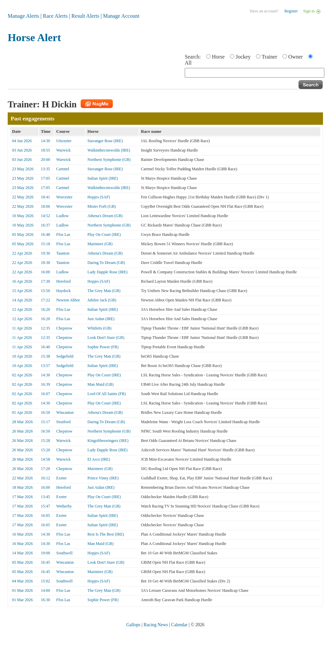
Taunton (62, 253)
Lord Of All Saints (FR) (106, 393)
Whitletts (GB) (99, 328)
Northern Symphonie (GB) (109, 159)
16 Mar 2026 (22, 534)
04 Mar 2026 (22, 581)
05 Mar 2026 (22, 562)
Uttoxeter (63, 140)
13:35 (45, 169)
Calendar (179, 624)
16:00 (45, 272)
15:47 (45, 506)
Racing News (156, 624)
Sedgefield (64, 356)
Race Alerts (55, 16)
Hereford (63, 281)
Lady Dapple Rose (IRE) (107, 272)
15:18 (45, 244)
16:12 (45, 478)
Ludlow (62, 215)
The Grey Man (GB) (103, 290)
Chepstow (64, 328)
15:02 (45, 581)
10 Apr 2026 (22, 356)
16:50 (45, 412)
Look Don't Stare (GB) (105, 337)
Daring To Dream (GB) (106, 262)
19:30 (45, 253)
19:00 (45, 553)
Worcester (64, 197)
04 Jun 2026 (22, 140)
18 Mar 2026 (22, 487)
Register (291, 11)
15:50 (45, 290)
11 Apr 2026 (22, 328)
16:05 (45, 515)
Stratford (63, 422)
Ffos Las (63, 234)
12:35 (45, 328)
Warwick (63, 150)
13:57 (45, 365)
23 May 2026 (22, 169)
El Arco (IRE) (98, 459)
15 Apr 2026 (22, 290)
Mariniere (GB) (99, 244)
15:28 (45, 440)
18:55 (45, 150)
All (188, 63)
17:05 (45, 178)
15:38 (45, 356)
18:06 (45, 206)
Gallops (133, 624)
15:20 (45, 450)
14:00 (45, 590)
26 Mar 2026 (22, 431)
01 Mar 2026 (22, 590)
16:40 (45, 347)
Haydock (63, 290)
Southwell (64, 553)
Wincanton (65, 412)
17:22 (45, 300)
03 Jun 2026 (22, 150)
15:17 (45, 422)
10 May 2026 (22, 215)
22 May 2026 (22, 197)
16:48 (45, 234)
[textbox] (254, 73)
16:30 (45, 599)
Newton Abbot (68, 300)
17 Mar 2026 (22, 496)
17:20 (45, 468)
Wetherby (64, 506)
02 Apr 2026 (22, 375)
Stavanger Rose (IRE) (104, 140)
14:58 (45, 459)
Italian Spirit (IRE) (102, 178)
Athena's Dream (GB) (104, 215)
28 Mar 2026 (22, 422)
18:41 (45, 197)
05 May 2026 (22, 234)
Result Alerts (85, 16)
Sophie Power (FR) (102, 347)
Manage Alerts (23, 16)
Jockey (243, 57)
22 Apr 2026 (22, 253)
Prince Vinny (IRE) (102, 478)
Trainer (269, 57)
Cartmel (62, 169)
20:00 (45, 159)
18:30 (45, 262)
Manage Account (121, 16)
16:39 (45, 384)
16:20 (45, 309)
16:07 (45, 393)
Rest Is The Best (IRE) (105, 534)
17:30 (45, 281)
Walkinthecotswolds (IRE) (108, 150)
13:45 (45, 496)
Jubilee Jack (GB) (101, 300)
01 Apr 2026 (22, 412)
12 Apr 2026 (22, 309)
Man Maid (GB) (100, 384)
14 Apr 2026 (22, 300)
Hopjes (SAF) (98, 197)
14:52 (45, 215)
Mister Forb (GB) (101, 206)
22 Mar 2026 (22, 478)
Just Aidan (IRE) (100, 318)
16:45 (45, 562)
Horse (218, 57)
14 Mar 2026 (22, 553)
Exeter (61, 478)
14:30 (45, 140)
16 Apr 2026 (22, 281)
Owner (295, 57)
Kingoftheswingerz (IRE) (107, 440)
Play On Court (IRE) (104, 234)
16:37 (45, 225)
